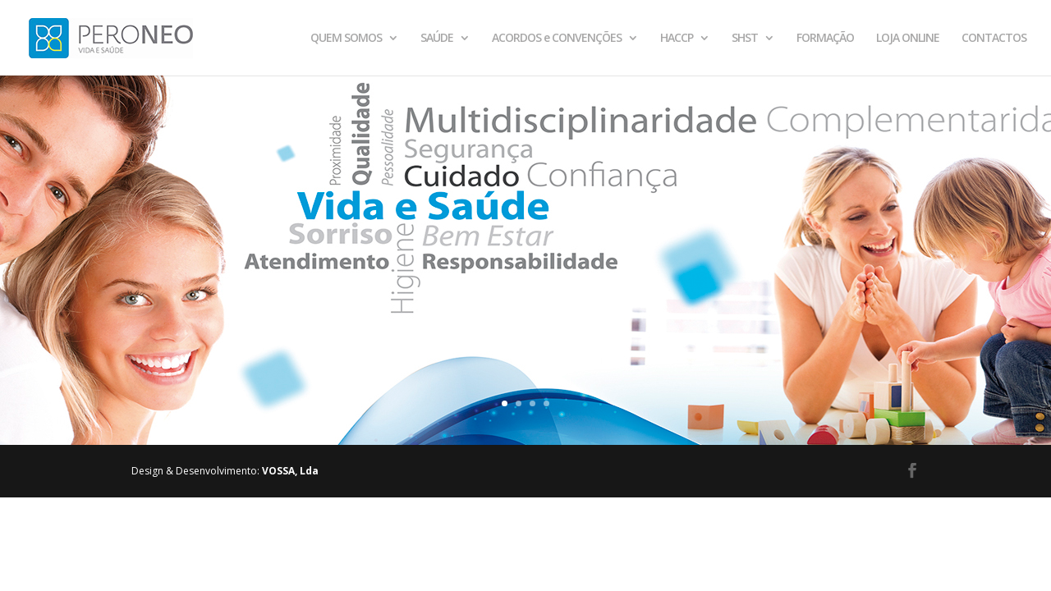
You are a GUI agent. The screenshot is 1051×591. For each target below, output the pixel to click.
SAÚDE (436, 38)
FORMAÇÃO (825, 38)
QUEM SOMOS (346, 38)
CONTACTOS (994, 38)
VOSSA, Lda (290, 471)
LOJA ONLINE (907, 38)
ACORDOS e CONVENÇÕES (557, 38)
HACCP (676, 38)
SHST (745, 38)
